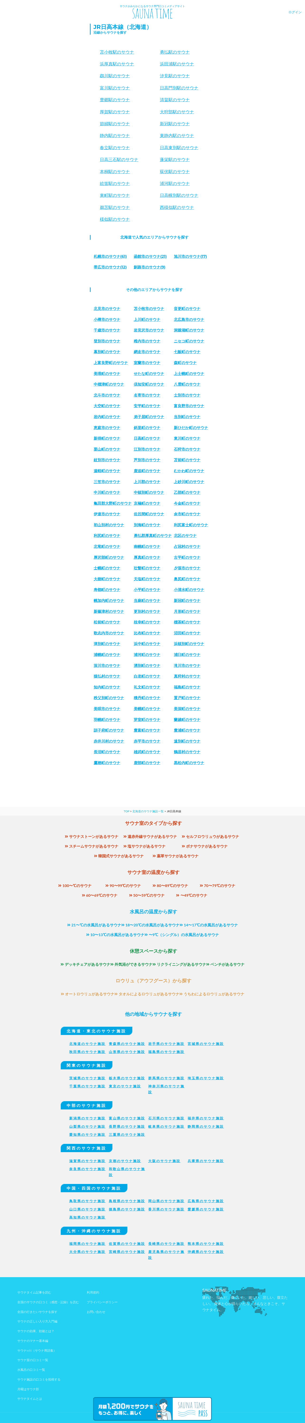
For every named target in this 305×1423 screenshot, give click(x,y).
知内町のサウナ (107, 687)
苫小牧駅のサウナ (117, 52)
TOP (126, 811)
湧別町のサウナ (147, 665)
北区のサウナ (185, 535)
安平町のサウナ (147, 406)
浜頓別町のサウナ (189, 644)
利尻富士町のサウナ (191, 525)
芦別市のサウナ (147, 460)
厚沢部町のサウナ (109, 557)
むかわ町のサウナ (189, 471)
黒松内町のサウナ (189, 763)
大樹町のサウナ (107, 579)
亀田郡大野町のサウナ (113, 503)
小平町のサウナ (147, 589)
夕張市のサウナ (187, 568)
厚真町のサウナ (147, 557)
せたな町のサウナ (149, 373)
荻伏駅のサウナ (175, 171)
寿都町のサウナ (107, 589)
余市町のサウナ (187, 514)
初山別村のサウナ (109, 525)
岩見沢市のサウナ (149, 330)
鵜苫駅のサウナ (115, 207)
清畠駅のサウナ (175, 99)
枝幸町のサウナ (147, 622)
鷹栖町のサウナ (107, 763)
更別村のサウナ (147, 611)
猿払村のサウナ (107, 676)
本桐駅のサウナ (115, 171)
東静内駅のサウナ (177, 135)
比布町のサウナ (147, 633)
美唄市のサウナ (107, 709)
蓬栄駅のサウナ (175, 159)
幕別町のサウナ (107, 352)
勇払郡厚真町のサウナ (153, 535)
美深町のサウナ (187, 709)
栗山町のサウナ (107, 449)
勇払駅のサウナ (175, 52)
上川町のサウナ (147, 319)
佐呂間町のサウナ (149, 514)
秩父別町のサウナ (109, 698)
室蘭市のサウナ (147, 362)
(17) (190, 256)
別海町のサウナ (147, 525)
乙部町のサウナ (187, 492)
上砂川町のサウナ (189, 482)
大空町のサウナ (107, 406)
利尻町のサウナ (107, 535)
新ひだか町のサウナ (191, 427)
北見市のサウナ (107, 308)
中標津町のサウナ (109, 384)
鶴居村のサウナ (187, 752)
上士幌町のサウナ (189, 373)
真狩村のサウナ (187, 676)
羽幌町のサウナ (107, 719)
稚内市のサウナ (147, 341)
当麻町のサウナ (147, 600)
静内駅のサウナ (115, 135)
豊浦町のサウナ (187, 730)
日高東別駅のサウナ (179, 147)
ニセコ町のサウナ (189, 341)
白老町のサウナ (147, 676)
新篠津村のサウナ (109, 611)
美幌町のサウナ (147, 709)
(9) (150, 267)
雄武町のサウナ (147, 752)
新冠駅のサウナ (175, 123)
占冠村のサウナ (187, 546)
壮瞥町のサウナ (147, 568)
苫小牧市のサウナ (149, 308)
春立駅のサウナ (115, 147)
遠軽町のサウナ (107, 471)
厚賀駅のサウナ (115, 112)
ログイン (295, 12)
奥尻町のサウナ (187, 579)
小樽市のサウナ (107, 319)
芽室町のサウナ (147, 719)
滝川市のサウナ (187, 665)
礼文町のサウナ (147, 687)
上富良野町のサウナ (111, 362)
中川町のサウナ (107, 492)
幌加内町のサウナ (109, 600)
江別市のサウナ (147, 449)
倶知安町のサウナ (149, 384)
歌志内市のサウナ (109, 633)
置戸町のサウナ (187, 698)
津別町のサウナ (107, 644)
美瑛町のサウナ (107, 373)
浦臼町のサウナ (187, 654)
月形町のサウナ (187, 611)
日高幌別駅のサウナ (179, 195)
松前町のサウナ (107, 622)
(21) (150, 256)
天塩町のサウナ (147, 579)
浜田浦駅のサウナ (177, 64)
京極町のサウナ (147, 503)
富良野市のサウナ (189, 406)
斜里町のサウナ (147, 427)
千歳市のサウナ (107, 330)
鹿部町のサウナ (147, 763)
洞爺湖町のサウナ (189, 330)
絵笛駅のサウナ (115, 183)
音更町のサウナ (187, 308)
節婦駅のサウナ (115, 123)
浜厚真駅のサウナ (117, 64)
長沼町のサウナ (107, 752)
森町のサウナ (185, 362)
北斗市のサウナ (107, 395)
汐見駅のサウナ (175, 76)
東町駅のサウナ (115, 195)
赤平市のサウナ (147, 741)
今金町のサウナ (187, 503)
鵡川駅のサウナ (115, 76)
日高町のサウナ (147, 438)
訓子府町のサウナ (109, 730)
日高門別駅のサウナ (179, 88)
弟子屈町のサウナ (149, 417)
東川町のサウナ (187, 438)
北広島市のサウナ (189, 319)
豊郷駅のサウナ (115, 99)
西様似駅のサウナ (177, 207)
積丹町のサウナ (147, 698)
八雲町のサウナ (187, 384)
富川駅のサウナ (115, 88)
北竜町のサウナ (107, 546)
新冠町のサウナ (187, 600)
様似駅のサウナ (115, 219)
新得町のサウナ (107, 438)
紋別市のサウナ (107, 460)
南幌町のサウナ (147, 546)
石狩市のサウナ (187, 449)
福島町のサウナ (187, 687)
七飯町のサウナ (187, 352)
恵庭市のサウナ (107, 427)
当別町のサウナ (187, 417)
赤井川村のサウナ (109, 741)
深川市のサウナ (107, 665)
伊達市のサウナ (107, 514)
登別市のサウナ (107, 341)
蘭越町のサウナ (187, 719)
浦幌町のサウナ (107, 654)
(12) (110, 267)
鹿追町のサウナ (147, 471)
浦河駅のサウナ (175, 183)
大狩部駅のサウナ (177, 112)
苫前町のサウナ (187, 460)
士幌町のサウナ (107, 568)
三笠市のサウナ (107, 482)
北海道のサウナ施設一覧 (148, 811)
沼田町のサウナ (187, 633)
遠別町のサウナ (187, 741)
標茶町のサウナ (187, 622)
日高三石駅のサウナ (119, 159)
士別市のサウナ (187, 395)
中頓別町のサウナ (149, 492)
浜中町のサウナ (147, 644)
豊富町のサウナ (147, 730)
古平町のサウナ (187, 557)
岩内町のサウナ (107, 417)
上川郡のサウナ (147, 482)
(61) (110, 256)
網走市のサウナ (147, 352)
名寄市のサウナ (147, 395)
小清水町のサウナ (189, 589)
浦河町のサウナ (147, 654)
